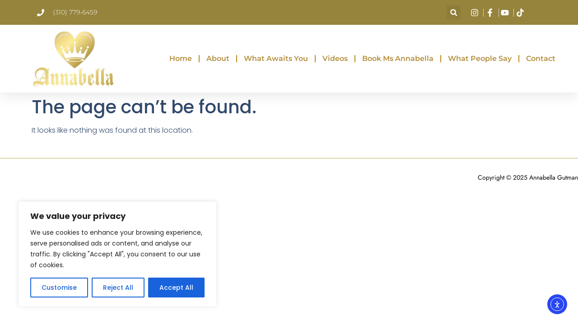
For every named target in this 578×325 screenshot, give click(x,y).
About (217, 58)
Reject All (118, 287)
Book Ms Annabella (398, 58)
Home (180, 58)
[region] (117, 254)
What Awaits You (276, 58)
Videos (335, 58)
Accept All (176, 287)
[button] (454, 12)
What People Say (480, 58)
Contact (540, 58)
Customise (59, 287)
